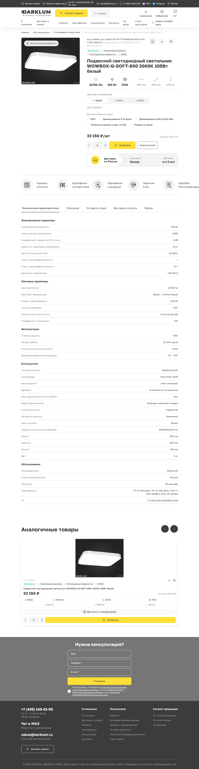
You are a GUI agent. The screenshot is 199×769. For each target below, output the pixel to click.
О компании (88, 715)
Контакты (114, 23)
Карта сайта (117, 739)
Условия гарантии (120, 729)
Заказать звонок (30, 3)
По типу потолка (162, 720)
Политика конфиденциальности (127, 734)
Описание (72, 208)
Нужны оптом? (148, 145)
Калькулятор (98, 23)
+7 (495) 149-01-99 (130, 3)
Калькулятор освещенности (41, 43)
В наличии (29, 584)
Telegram (159, 3)
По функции (159, 725)
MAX (146, 3)
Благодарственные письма (124, 720)
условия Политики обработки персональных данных (97, 691)
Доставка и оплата (125, 208)
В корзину (122, 145)
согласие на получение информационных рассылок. (96, 693)
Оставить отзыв (96, 208)
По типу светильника (164, 715)
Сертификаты (79, 23)
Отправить (99, 681)
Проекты (63, 23)
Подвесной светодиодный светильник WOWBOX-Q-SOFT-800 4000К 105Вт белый (68, 588)
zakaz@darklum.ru (108, 3)
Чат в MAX (30, 723)
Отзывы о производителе (123, 725)
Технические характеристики (40, 208)
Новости (114, 715)
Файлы (148, 208)
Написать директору (54, 3)
